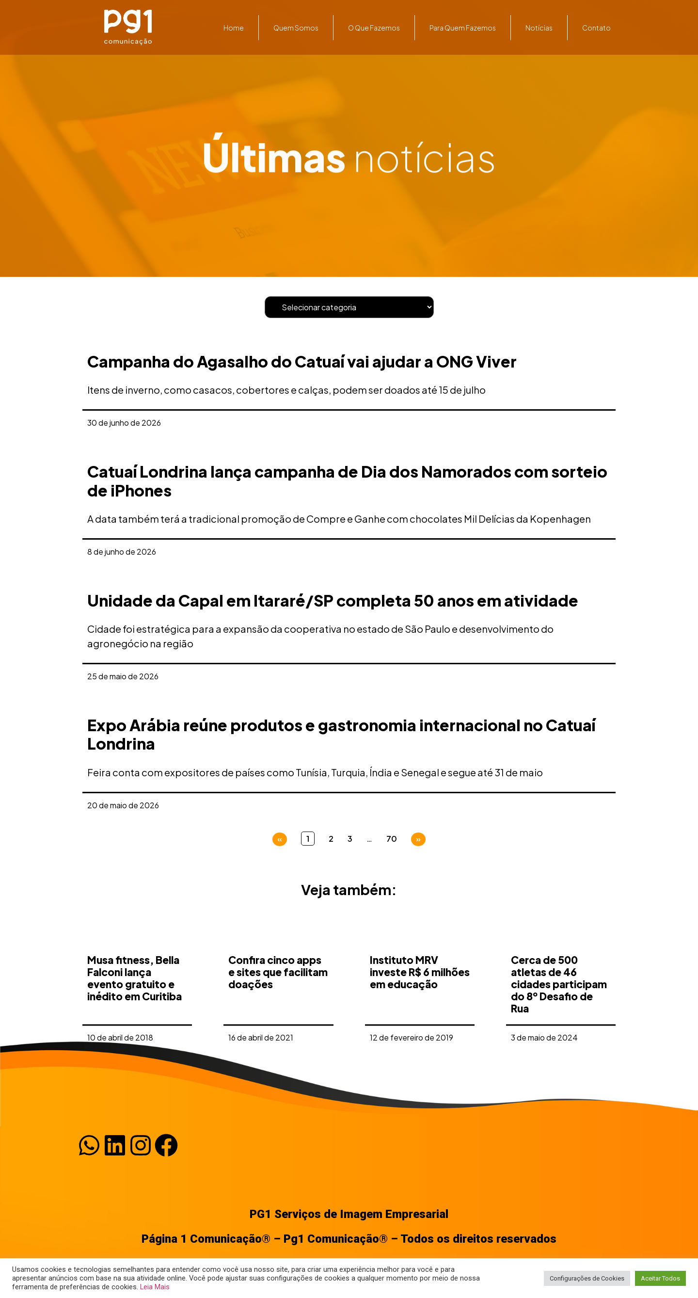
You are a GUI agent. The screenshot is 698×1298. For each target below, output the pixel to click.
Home (233, 27)
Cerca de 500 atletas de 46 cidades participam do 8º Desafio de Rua (559, 1011)
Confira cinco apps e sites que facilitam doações (278, 999)
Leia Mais (155, 1286)
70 (391, 838)
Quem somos (295, 27)
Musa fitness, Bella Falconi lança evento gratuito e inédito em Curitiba (134, 1005)
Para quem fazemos (462, 27)
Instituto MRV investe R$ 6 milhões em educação (420, 999)
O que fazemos (374, 27)
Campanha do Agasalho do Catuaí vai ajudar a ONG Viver (302, 361)
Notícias (539, 27)
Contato (596, 27)
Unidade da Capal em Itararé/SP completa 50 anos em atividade (332, 600)
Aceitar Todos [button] (660, 1278)
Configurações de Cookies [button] (587, 1278)
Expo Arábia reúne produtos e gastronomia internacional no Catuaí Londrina (341, 734)
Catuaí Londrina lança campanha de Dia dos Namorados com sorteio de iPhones (347, 480)
